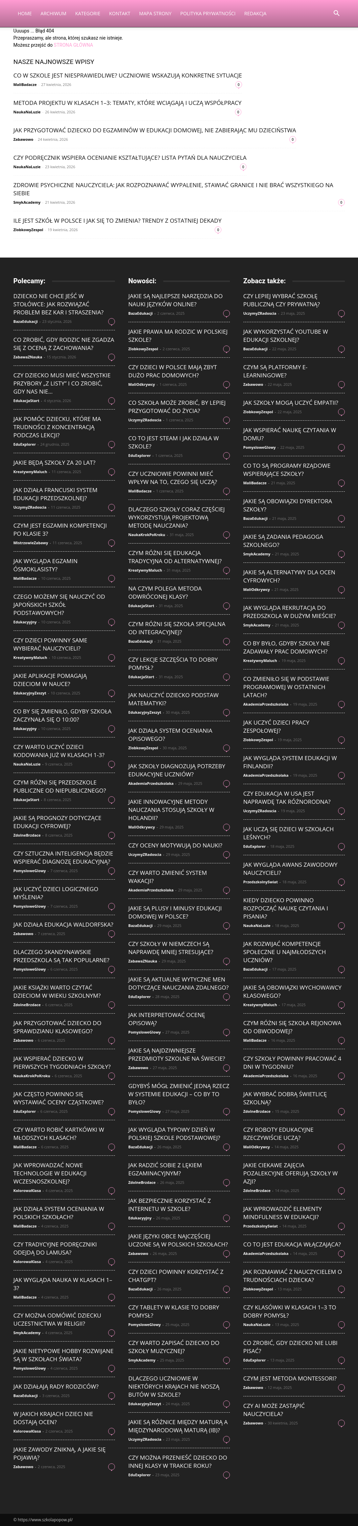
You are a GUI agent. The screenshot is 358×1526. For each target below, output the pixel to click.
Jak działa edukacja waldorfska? (63, 924)
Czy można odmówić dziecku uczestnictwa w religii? (57, 1319)
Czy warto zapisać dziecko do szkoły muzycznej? (174, 1347)
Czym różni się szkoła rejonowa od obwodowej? (292, 1027)
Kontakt (119, 13)
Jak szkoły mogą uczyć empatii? (290, 402)
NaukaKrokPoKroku (32, 1075)
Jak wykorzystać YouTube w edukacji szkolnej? (285, 336)
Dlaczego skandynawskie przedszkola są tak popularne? (62, 956)
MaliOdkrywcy (141, 384)
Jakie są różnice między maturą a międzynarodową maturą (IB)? (178, 1426)
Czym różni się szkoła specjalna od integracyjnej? (176, 628)
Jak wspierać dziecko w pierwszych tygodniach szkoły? (62, 1062)
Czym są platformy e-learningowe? (275, 371)
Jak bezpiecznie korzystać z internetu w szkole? (169, 1205)
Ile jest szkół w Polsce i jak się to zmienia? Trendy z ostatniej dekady (118, 220)
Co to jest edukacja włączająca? (292, 1244)
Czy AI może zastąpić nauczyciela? (274, 1410)
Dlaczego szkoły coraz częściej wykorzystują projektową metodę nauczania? (176, 517)
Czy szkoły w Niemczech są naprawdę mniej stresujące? (170, 948)
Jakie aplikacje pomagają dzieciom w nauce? (50, 680)
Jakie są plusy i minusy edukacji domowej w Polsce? (175, 912)
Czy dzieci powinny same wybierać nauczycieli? (51, 644)
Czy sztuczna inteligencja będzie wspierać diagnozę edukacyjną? (63, 857)
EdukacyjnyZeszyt (30, 692)
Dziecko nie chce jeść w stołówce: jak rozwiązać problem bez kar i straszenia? (59, 304)
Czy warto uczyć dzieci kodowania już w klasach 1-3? (59, 751)
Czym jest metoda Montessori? (290, 1378)
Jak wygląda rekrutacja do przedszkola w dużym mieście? (289, 612)
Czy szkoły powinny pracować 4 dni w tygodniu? (292, 1062)
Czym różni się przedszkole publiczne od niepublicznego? (60, 786)
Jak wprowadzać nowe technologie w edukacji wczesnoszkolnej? (50, 1173)
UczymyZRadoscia (30, 507)
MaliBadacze (25, 84)
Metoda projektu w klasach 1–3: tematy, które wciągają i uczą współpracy (128, 103)
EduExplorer (25, 444)
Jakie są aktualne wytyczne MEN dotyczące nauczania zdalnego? (178, 983)
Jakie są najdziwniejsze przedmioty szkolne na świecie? (176, 1054)
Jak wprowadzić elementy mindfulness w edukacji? (282, 1213)
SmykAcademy (27, 202)
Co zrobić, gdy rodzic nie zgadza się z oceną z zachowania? (64, 344)
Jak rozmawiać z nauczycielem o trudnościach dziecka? (292, 1276)
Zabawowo (23, 139)
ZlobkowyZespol (28, 229)
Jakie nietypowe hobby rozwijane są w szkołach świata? (64, 1355)
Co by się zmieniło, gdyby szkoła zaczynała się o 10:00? (63, 715)
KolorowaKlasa (27, 1190)
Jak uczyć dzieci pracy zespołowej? (276, 726)
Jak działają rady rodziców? (56, 1386)
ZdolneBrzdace (27, 835)
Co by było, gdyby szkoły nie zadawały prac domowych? (286, 647)
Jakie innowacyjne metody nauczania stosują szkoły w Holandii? (171, 810)
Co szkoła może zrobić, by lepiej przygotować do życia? (177, 407)
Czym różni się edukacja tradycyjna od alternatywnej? (175, 557)
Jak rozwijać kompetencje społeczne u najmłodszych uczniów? (284, 952)
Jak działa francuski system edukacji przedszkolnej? (56, 494)
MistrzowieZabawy (31, 542)
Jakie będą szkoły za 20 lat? (55, 462)
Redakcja (255, 13)
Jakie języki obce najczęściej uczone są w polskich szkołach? (178, 1240)
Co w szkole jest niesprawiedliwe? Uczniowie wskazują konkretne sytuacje (128, 75)
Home (25, 13)
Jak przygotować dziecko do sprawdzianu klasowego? (57, 1027)
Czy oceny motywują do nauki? (175, 845)
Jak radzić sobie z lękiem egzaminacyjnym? (165, 1169)
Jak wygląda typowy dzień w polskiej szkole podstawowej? (174, 1134)
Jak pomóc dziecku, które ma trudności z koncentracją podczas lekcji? (57, 427)
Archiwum (53, 13)
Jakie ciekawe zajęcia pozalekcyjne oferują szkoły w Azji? (290, 1173)
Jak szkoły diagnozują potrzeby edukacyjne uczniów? (176, 770)
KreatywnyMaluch (30, 471)
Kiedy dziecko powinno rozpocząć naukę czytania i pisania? (285, 908)
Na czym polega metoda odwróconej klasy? (165, 592)
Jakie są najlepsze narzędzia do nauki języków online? (175, 300)
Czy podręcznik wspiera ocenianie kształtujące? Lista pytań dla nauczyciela (130, 157)
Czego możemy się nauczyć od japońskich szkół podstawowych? (59, 605)
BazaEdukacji (26, 321)
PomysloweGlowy (30, 870)
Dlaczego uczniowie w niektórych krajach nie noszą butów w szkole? (174, 1386)
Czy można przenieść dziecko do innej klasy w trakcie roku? (177, 1461)
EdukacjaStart (27, 400)
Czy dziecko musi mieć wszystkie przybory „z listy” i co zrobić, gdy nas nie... (62, 383)
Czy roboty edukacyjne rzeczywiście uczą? (278, 1134)
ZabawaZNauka (28, 356)
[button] (337, 14)
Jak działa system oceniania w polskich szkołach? (59, 1213)
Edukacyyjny (25, 621)
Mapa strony (155, 13)
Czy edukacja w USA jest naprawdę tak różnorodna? (287, 797)
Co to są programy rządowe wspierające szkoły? (287, 470)
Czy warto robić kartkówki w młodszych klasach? (59, 1134)
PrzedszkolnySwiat (260, 881)
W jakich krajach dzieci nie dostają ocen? (53, 1418)
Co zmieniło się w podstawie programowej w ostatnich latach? (286, 687)
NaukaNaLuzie (27, 111)
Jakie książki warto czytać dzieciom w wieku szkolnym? (57, 991)
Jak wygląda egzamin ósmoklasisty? (46, 565)
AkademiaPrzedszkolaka (151, 783)
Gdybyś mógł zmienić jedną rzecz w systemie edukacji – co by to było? (179, 1094)
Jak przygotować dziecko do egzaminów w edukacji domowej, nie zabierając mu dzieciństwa (155, 130)
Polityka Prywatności (207, 13)
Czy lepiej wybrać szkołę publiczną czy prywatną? (281, 300)
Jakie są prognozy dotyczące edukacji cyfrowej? (58, 822)
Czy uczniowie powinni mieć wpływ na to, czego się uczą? (172, 478)
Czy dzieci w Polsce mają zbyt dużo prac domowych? (172, 371)
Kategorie (87, 13)
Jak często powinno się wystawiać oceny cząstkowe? (59, 1098)
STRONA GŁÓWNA (73, 45)
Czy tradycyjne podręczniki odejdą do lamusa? (55, 1248)
